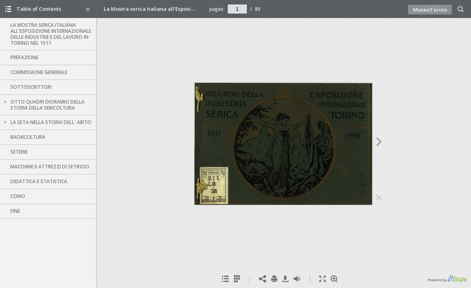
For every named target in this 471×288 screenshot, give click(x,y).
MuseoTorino (430, 9)
